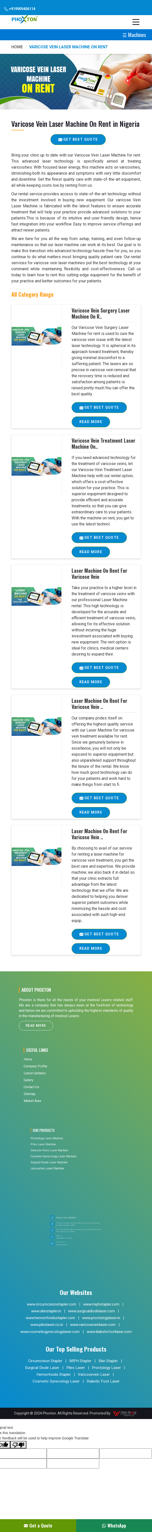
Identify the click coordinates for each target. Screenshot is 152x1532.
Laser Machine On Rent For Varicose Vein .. (99, 704)
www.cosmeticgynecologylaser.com (50, 1331)
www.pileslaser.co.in (46, 1324)
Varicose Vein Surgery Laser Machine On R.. (101, 313)
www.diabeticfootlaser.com (109, 1331)
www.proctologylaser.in (101, 1318)
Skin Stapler (108, 1361)
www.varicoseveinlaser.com (93, 1324)
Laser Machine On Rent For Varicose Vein (99, 573)
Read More (91, 423)
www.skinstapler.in (46, 1311)
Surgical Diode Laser (42, 1367)
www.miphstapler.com (101, 1304)
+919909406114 (19, 9)
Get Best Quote (103, 409)
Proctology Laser (106, 1367)
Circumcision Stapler (45, 1361)
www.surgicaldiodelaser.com (91, 1311)
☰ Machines (134, 34)
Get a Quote (38, 1525)
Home (17, 47)
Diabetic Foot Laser (103, 1381)
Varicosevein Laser (94, 1374)
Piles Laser (75, 1367)
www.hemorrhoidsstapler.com (50, 1318)
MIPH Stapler (80, 1361)
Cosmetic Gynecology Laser (56, 1381)
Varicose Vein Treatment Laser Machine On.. (103, 443)
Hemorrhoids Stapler (53, 1374)
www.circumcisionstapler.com (51, 1304)
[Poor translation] (18, 1444)
